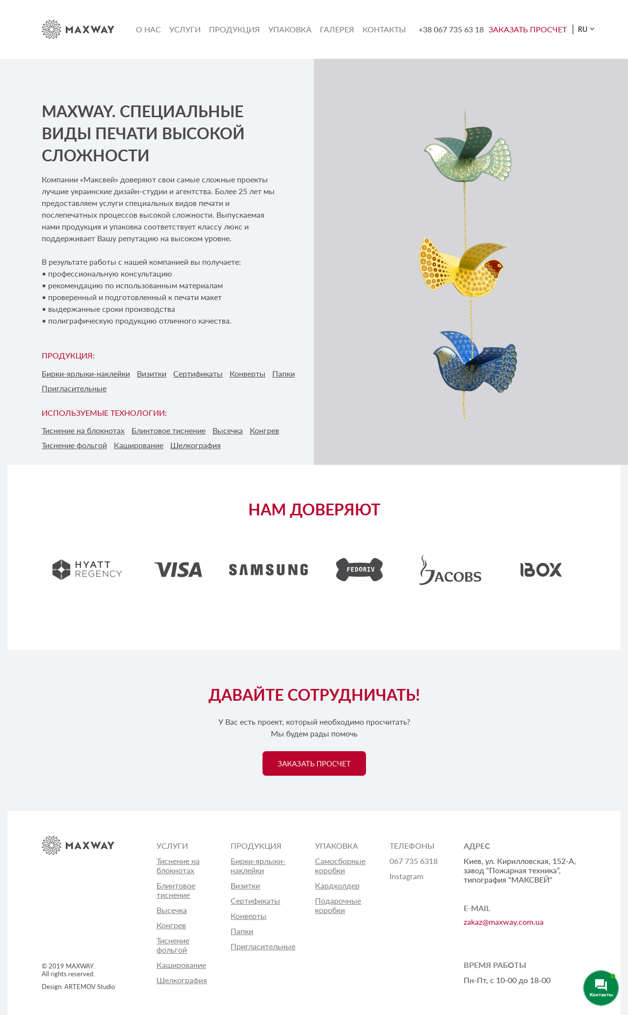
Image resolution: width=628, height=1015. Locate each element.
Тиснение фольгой (173, 945)
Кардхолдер (337, 885)
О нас (148, 29)
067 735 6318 (414, 860)
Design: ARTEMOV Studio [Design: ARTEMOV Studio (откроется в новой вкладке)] (78, 986)
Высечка (172, 909)
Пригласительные (74, 388)
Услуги (185, 29)
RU (582, 29)
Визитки (151, 373)
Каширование (181, 964)
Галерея (337, 29)
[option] (87, 570)
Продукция (234, 29)
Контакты (384, 29)
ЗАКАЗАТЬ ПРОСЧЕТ (528, 29)
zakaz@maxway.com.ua (504, 921)
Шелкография (182, 980)
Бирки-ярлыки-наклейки (86, 373)
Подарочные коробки (338, 905)
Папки (283, 373)
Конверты (247, 373)
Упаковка (290, 29)
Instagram (406, 876)
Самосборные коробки (340, 865)
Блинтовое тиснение (176, 890)
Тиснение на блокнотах (178, 865)
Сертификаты (198, 373)
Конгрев (171, 925)
